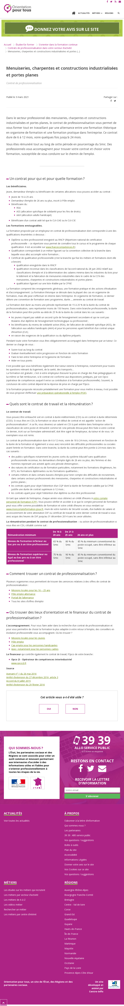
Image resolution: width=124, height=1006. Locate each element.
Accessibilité (70, 854)
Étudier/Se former (25, 44)
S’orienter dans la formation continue (58, 44)
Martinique (70, 943)
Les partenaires (72, 830)
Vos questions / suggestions (79, 839)
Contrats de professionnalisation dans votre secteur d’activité (40, 47)
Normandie (70, 953)
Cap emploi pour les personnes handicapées (34, 645)
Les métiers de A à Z (15, 899)
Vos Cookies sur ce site (76, 869)
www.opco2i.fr (18, 662)
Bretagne (69, 899)
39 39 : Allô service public (77, 834)
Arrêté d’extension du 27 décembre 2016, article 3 (32, 677)
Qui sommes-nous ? (74, 825)
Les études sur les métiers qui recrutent (24, 889)
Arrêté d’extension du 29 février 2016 (25, 684)
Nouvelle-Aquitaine (74, 957)
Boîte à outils (71, 844)
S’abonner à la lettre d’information (82, 820)
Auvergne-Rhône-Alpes (76, 889)
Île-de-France (71, 933)
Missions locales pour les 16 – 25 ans (30, 589)
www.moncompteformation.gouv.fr (24, 508)
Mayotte (68, 948)
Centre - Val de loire (74, 904)
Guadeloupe (70, 918)
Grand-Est (69, 914)
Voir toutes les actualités (17, 820)
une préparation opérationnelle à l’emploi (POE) (61, 392)
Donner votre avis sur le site (79, 864)
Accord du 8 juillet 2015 (18, 680)
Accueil (7, 44)
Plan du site (70, 849)
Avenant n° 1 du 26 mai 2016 (21, 673)
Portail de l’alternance (22, 597)
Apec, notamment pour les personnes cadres (34, 648)
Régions (109, 13)
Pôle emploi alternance (23, 593)
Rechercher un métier (15, 909)
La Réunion (70, 938)
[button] (119, 13)
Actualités (84, 13)
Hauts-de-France (73, 928)
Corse (67, 909)
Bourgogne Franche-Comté (78, 894)
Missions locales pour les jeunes (28, 637)
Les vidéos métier (13, 904)
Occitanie (69, 962)
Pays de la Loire (72, 967)
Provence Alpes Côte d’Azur (78, 972)
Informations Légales (75, 859)
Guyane (68, 923)
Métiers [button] (97, 13)
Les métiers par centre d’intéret (20, 914)
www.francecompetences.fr (60, 246)
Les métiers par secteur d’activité (21, 894)
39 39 (92, 740)
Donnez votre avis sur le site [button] (62, 28)
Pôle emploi (17, 641)
